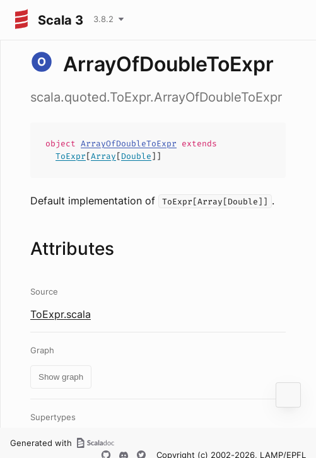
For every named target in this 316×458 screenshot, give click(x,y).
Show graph (60, 377)
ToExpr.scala (60, 314)
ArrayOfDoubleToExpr (129, 143)
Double (136, 156)
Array (103, 156)
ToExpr (71, 156)
